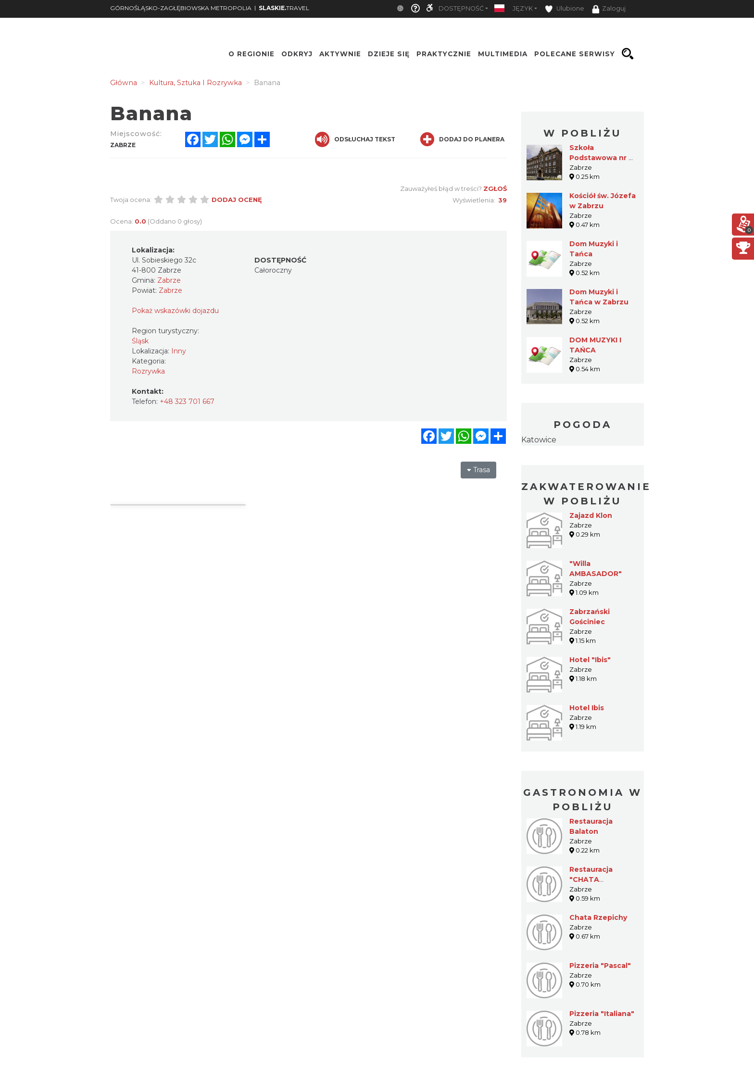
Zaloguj (609, 9)
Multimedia (503, 54)
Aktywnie (340, 54)
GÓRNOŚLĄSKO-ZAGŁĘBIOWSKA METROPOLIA (180, 8)
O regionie (251, 54)
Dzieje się (389, 54)
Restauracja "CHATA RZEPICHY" (591, 879)
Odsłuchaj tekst (355, 139)
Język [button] (523, 8)
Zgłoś (495, 188)
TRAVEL (284, 8)
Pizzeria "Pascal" (600, 965)
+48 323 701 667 (187, 401)
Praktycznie (443, 54)
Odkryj (297, 54)
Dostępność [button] (461, 8)
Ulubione (564, 9)
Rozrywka (148, 371)
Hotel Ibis (586, 707)
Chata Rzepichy (598, 917)
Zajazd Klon (590, 515)
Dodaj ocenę (237, 199)
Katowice (538, 439)
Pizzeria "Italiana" (601, 1013)
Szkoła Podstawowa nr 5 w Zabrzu (601, 157)
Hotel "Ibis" (590, 659)
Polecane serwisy (574, 54)
